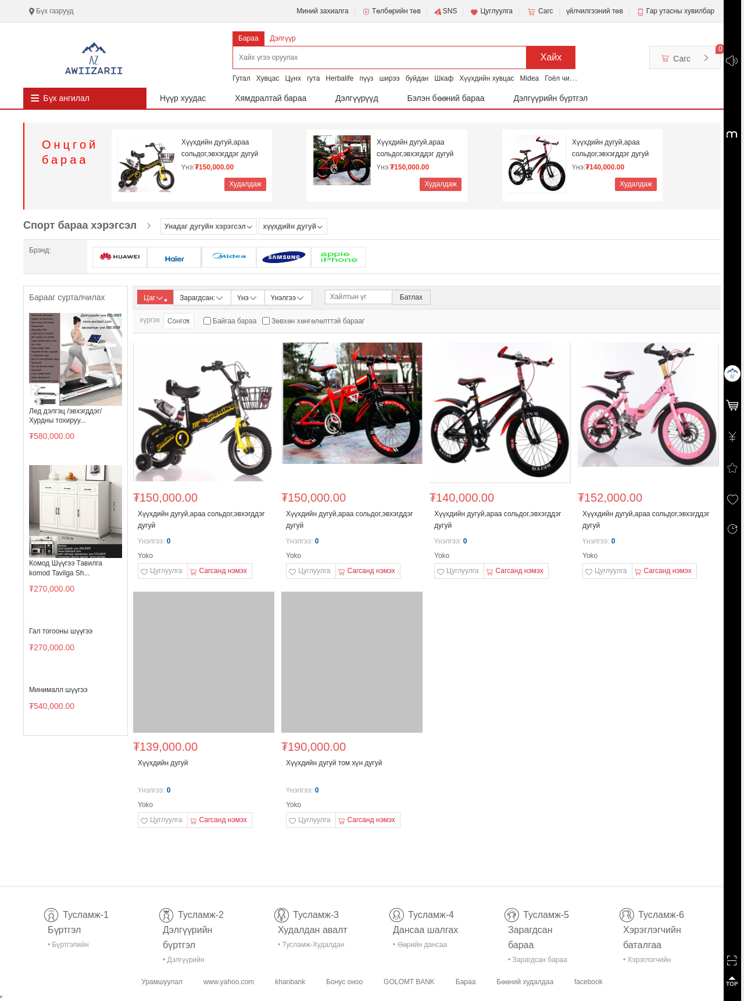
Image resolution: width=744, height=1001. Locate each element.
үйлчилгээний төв (594, 11)
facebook (588, 982)
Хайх (551, 57)
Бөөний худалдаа (524, 982)
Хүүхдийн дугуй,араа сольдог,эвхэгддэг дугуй (219, 148)
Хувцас (268, 78)
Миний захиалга (322, 11)
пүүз (366, 78)
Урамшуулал (162, 982)
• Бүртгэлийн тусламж (68, 947)
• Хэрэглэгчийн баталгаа (647, 962)
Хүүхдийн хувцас (486, 78)
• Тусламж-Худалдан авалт (311, 947)
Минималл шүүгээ (58, 690)
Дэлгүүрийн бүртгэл (551, 98)
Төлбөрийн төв (391, 11)
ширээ (389, 78)
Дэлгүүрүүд (356, 98)
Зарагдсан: (202, 297)
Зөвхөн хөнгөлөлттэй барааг (317, 321)
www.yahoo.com (228, 982)
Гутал (242, 78)
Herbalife (339, 78)
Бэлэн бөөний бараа (446, 98)
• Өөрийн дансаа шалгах (420, 947)
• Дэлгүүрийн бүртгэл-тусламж (190, 962)
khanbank (290, 982)
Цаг (155, 298)
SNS (445, 11)
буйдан (417, 78)
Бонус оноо (344, 982)
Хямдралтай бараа (270, 98)
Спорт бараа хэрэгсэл (80, 225)
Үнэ (247, 297)
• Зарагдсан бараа (537, 960)
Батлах (411, 297)
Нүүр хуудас (183, 98)
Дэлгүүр (283, 38)
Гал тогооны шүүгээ (60, 631)
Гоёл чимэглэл (568, 78)
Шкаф (443, 78)
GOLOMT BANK (409, 982)
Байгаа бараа (234, 321)
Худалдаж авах (245, 185)
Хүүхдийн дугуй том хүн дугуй (334, 763)
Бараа (248, 38)
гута (313, 78)
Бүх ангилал (66, 98)
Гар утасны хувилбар (680, 11)
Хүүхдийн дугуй (163, 763)
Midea (529, 78)
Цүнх (293, 78)
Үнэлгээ (288, 297)
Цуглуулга (491, 11)
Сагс (539, 11)
